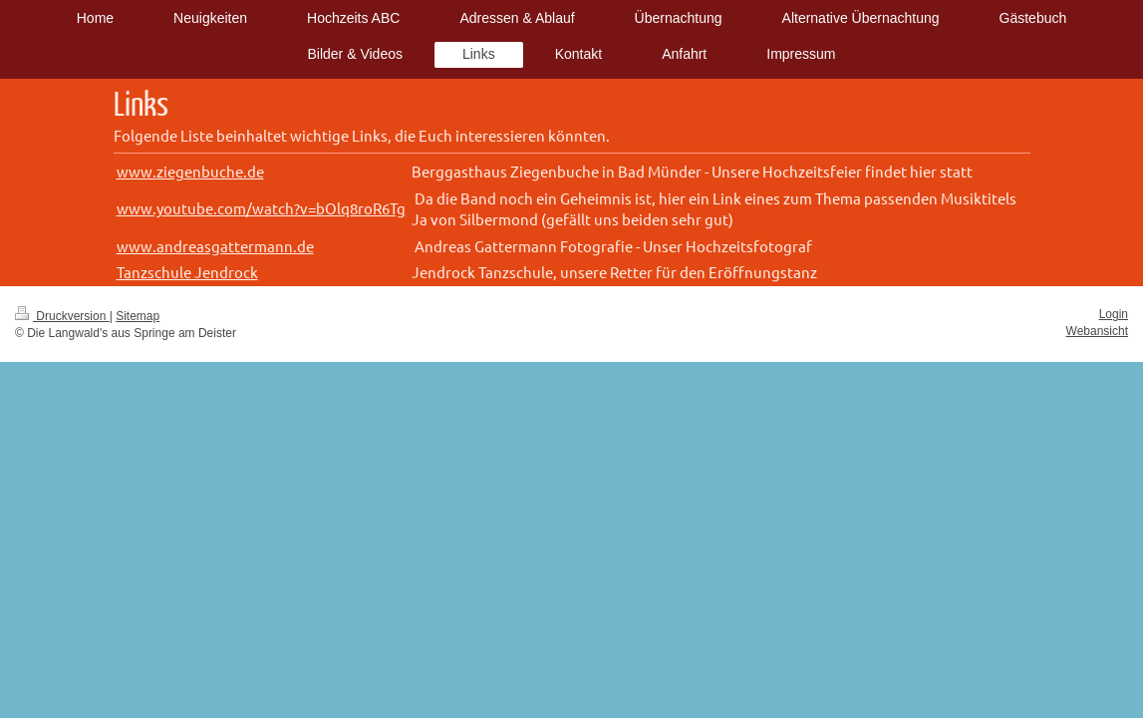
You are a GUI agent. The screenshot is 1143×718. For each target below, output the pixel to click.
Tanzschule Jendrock (187, 271)
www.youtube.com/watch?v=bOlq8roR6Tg (261, 207)
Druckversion (62, 316)
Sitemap (137, 316)
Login (1113, 314)
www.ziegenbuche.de (190, 171)
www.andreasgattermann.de (215, 245)
